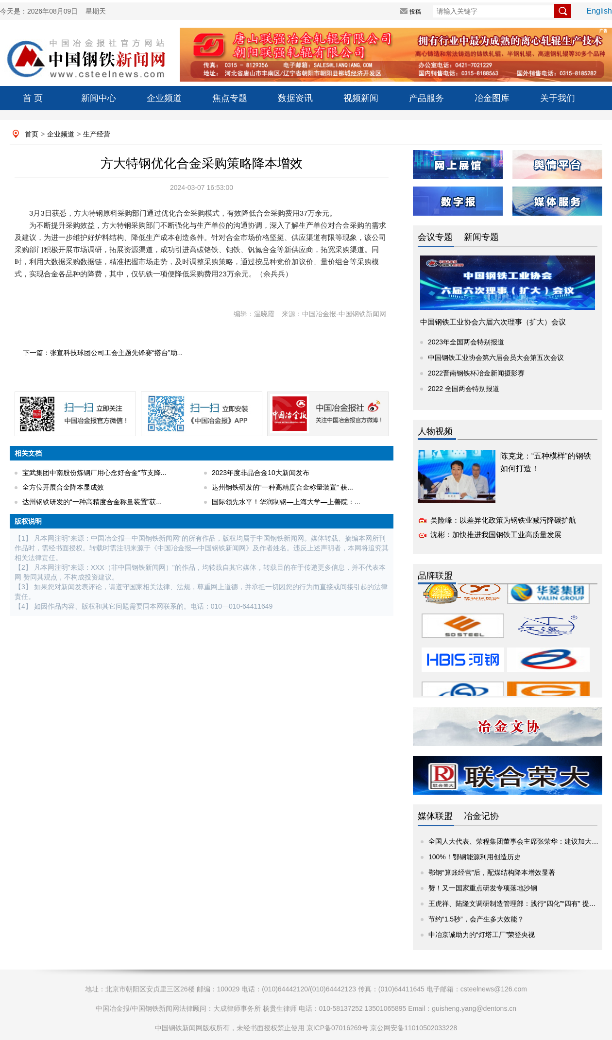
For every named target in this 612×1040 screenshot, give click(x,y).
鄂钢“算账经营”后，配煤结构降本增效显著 (491, 872)
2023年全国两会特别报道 (466, 342)
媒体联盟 (435, 816)
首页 (31, 134)
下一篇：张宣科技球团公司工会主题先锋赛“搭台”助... (103, 353)
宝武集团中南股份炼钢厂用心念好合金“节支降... (94, 473)
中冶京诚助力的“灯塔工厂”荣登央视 (481, 934)
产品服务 (426, 98)
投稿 (415, 11)
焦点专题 (229, 98)
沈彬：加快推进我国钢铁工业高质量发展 (495, 534)
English (599, 11)
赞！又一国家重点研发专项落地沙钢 (482, 888)
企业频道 (164, 98)
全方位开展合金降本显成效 (63, 487)
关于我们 (557, 98)
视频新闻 (360, 98)
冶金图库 (492, 98)
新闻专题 (481, 237)
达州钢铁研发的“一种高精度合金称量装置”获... (92, 502)
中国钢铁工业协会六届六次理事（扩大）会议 (493, 322)
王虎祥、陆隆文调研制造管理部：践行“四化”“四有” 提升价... (518, 903)
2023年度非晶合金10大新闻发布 (260, 473)
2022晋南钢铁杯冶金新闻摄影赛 (476, 373)
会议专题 (435, 237)
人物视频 (435, 431)
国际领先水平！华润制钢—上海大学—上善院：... (286, 502)
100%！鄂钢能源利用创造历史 (474, 857)
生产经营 (96, 134)
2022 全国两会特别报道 (463, 388)
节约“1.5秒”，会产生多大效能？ (476, 919)
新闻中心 (98, 98)
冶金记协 (481, 816)
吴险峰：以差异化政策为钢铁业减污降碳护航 (503, 520)
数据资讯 (295, 98)
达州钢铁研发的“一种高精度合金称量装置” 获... (282, 487)
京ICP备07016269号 (337, 1028)
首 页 (33, 98)
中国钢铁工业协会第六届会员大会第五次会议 (496, 357)
